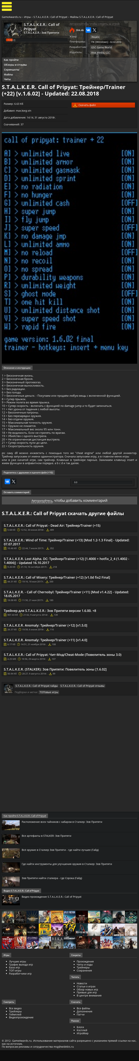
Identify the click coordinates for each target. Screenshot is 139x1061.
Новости (82, 1004)
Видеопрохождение (21, 1038)
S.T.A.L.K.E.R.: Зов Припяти (39, 32)
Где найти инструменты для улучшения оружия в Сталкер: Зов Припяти (72, 884)
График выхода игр (21, 985)
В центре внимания (89, 1016)
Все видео (15, 1029)
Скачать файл (84, 104)
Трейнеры (83, 988)
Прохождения (85, 982)
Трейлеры (15, 1032)
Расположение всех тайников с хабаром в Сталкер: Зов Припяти (66, 842)
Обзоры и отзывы (15, 63)
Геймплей (15, 1035)
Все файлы (83, 1029)
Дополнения (84, 1032)
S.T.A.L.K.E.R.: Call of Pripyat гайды (34, 706)
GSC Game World (100, 46)
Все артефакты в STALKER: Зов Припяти (49, 856)
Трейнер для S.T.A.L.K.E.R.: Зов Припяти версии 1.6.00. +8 (50, 631)
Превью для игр (87, 1013)
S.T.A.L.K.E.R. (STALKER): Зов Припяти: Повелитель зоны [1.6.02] (55, 690)
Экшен (95, 36)
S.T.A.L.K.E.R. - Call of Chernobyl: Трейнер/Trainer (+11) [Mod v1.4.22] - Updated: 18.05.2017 (66, 615)
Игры (27, 17)
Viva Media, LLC (99, 51)
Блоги (80, 1048)
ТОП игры (15, 991)
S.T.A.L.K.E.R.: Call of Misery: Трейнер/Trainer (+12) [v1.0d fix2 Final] (57, 598)
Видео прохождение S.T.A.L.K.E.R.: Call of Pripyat (54, 917)
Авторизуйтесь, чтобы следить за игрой (94, 24)
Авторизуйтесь (42, 521)
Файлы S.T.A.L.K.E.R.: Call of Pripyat (91, 17)
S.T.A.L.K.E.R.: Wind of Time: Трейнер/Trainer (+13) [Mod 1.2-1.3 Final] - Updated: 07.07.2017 (66, 563)
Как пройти (11, 59)
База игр (14, 988)
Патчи (81, 1035)
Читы (7, 78)
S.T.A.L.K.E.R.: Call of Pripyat (50, 17)
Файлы (8, 73)
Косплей (82, 1050)
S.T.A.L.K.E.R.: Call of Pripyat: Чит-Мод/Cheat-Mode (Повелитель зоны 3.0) (62, 675)
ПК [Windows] (98, 41)
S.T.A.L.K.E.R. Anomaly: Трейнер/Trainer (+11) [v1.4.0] (45, 661)
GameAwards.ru (11, 17)
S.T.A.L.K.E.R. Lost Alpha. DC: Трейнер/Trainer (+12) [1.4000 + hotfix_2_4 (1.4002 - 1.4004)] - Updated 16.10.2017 (66, 582)
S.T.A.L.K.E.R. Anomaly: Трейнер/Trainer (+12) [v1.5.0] (45, 646)
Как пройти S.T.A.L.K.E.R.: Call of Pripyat (24, 836)
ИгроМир (83, 1054)
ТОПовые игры (48, 712)
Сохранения (84, 991)
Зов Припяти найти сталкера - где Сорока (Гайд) (55, 898)
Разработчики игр (20, 994)
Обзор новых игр (87, 1010)
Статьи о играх (86, 1007)
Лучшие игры (17, 982)
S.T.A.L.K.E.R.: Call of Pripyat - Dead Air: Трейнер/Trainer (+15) (52, 546)
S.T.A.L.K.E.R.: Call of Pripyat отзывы (74, 706)
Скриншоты (11, 68)
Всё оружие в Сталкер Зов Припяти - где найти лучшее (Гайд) (64, 870)
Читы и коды (85, 985)
